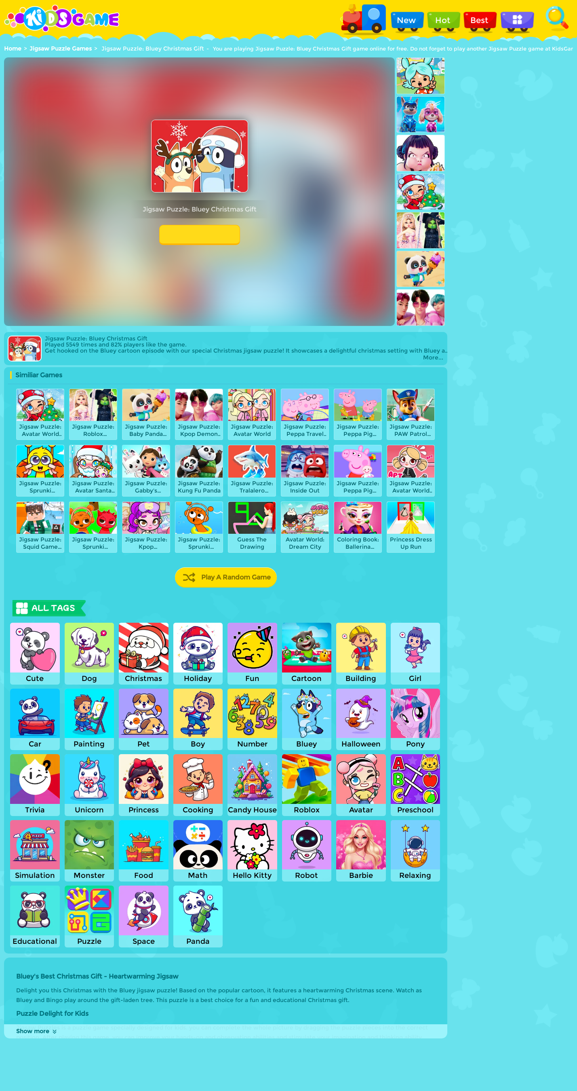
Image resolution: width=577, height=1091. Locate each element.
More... (433, 358)
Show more (37, 1031)
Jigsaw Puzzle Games (60, 48)
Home (12, 48)
